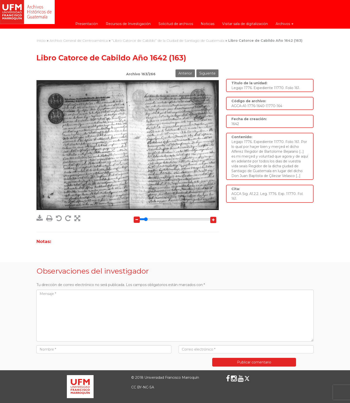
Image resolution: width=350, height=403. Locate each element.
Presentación (86, 24)
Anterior (185, 73)
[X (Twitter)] (247, 378)
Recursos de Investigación (128, 24)
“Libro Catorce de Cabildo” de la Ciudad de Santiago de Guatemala (168, 40)
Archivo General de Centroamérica (79, 40)
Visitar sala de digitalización (245, 24)
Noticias (207, 24)
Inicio (41, 40)
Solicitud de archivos (175, 24)
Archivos (284, 24)
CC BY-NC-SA (142, 387)
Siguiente (207, 73)
